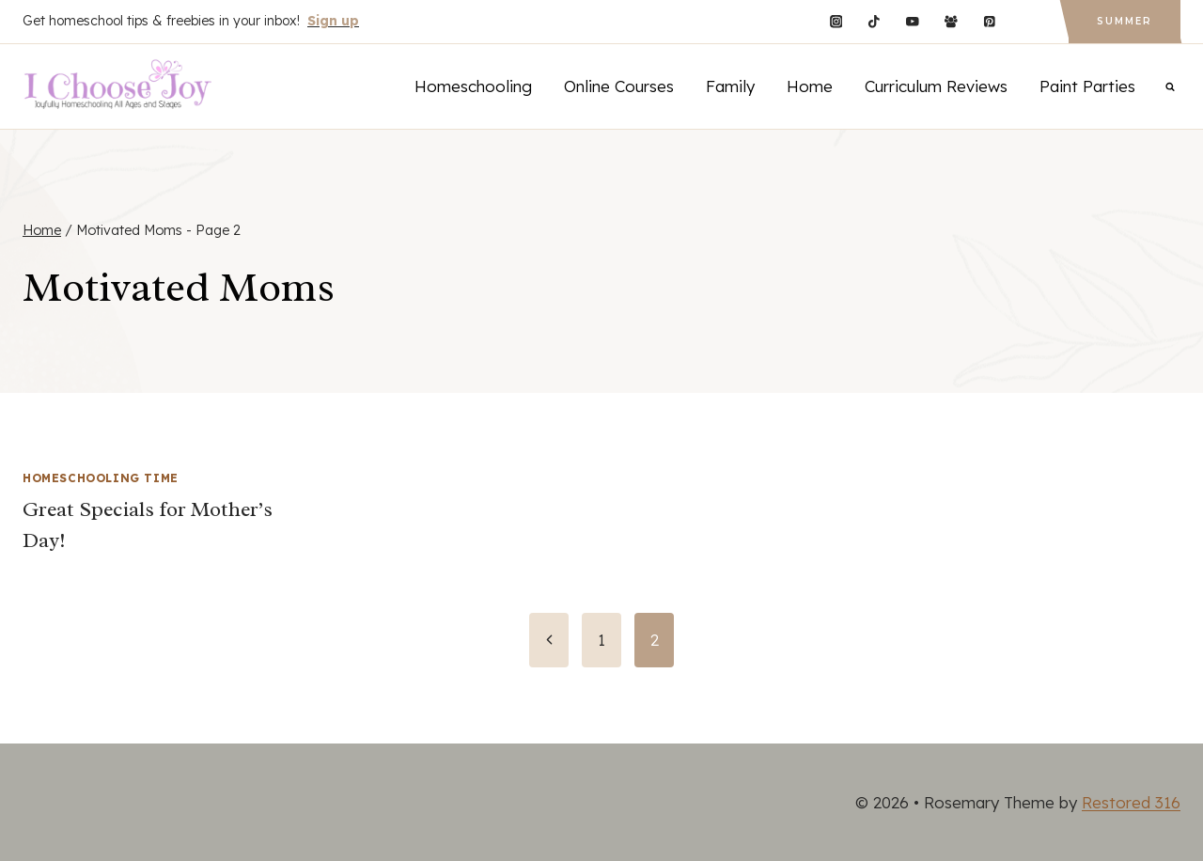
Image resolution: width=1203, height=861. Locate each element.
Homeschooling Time (101, 478)
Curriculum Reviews (936, 86)
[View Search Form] (1170, 86)
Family (730, 86)
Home (810, 86)
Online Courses (619, 86)
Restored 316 (1131, 802)
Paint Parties (1087, 86)
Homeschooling (473, 86)
